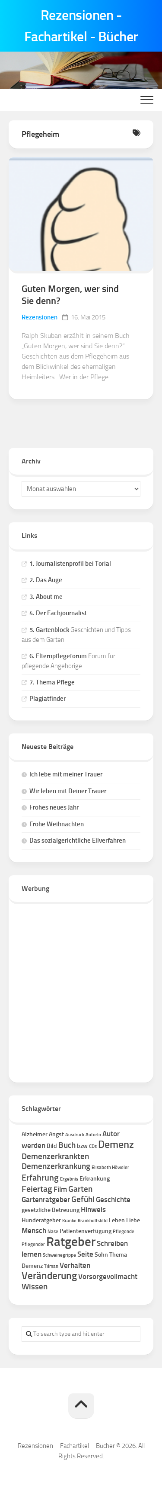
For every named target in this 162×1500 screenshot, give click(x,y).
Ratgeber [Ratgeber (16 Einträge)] (70, 1241)
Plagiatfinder (47, 698)
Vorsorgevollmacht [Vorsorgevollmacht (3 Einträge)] (107, 1276)
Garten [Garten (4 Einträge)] (80, 1189)
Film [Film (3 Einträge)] (60, 1189)
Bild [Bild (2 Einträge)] (52, 1146)
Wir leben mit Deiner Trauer (67, 791)
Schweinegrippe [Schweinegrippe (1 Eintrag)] (59, 1255)
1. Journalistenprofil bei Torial (70, 563)
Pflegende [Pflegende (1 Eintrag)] (123, 1231)
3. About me (46, 597)
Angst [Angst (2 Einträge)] (56, 1134)
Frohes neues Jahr (54, 807)
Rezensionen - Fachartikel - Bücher (81, 26)
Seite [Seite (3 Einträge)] (85, 1254)
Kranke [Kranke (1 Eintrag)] (69, 1221)
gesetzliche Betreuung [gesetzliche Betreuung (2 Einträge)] (50, 1210)
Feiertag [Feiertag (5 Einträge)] (37, 1189)
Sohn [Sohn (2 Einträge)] (101, 1254)
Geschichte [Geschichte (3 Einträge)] (113, 1199)
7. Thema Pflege (52, 682)
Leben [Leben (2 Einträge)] (117, 1220)
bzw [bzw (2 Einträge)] (82, 1146)
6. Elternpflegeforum (58, 656)
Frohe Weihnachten (56, 824)
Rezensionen (39, 317)
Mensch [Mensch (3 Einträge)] (34, 1230)
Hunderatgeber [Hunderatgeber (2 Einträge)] (41, 1220)
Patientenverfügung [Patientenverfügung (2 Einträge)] (85, 1231)
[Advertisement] (81, 989)
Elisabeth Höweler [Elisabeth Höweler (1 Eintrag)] (110, 1167)
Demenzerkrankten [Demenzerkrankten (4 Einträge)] (55, 1156)
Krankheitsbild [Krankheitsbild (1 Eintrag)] (93, 1221)
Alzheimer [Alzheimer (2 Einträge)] (35, 1134)
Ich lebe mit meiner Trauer (65, 774)
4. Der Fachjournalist (58, 613)
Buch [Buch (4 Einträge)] (67, 1145)
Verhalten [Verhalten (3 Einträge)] (75, 1265)
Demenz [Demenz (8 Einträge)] (116, 1144)
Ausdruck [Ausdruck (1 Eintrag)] (74, 1135)
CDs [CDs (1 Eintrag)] (93, 1146)
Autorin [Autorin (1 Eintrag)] (93, 1135)
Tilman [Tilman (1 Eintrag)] (51, 1266)
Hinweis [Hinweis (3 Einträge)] (93, 1209)
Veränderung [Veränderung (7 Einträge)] (49, 1276)
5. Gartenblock (49, 630)
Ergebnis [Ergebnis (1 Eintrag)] (69, 1179)
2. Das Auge (45, 580)
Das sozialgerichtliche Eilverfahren (77, 840)
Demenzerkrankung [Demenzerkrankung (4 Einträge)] (56, 1166)
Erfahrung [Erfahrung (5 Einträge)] (40, 1177)
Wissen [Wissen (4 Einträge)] (35, 1286)
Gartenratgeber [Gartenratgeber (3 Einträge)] (46, 1199)
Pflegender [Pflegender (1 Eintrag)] (33, 1244)
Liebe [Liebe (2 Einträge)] (133, 1220)
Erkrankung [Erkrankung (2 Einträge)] (94, 1178)
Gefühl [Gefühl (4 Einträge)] (83, 1199)
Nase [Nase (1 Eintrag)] (53, 1231)
